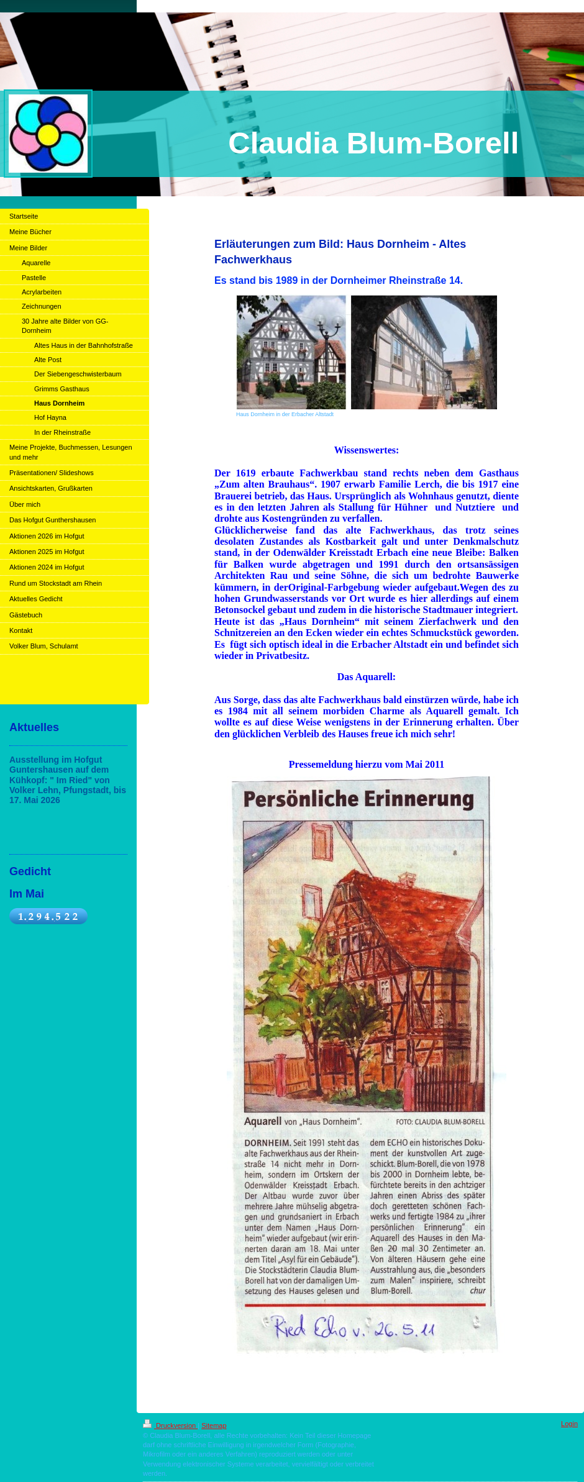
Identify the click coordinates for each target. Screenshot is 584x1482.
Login (569, 1423)
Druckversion (170, 1425)
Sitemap (213, 1425)
